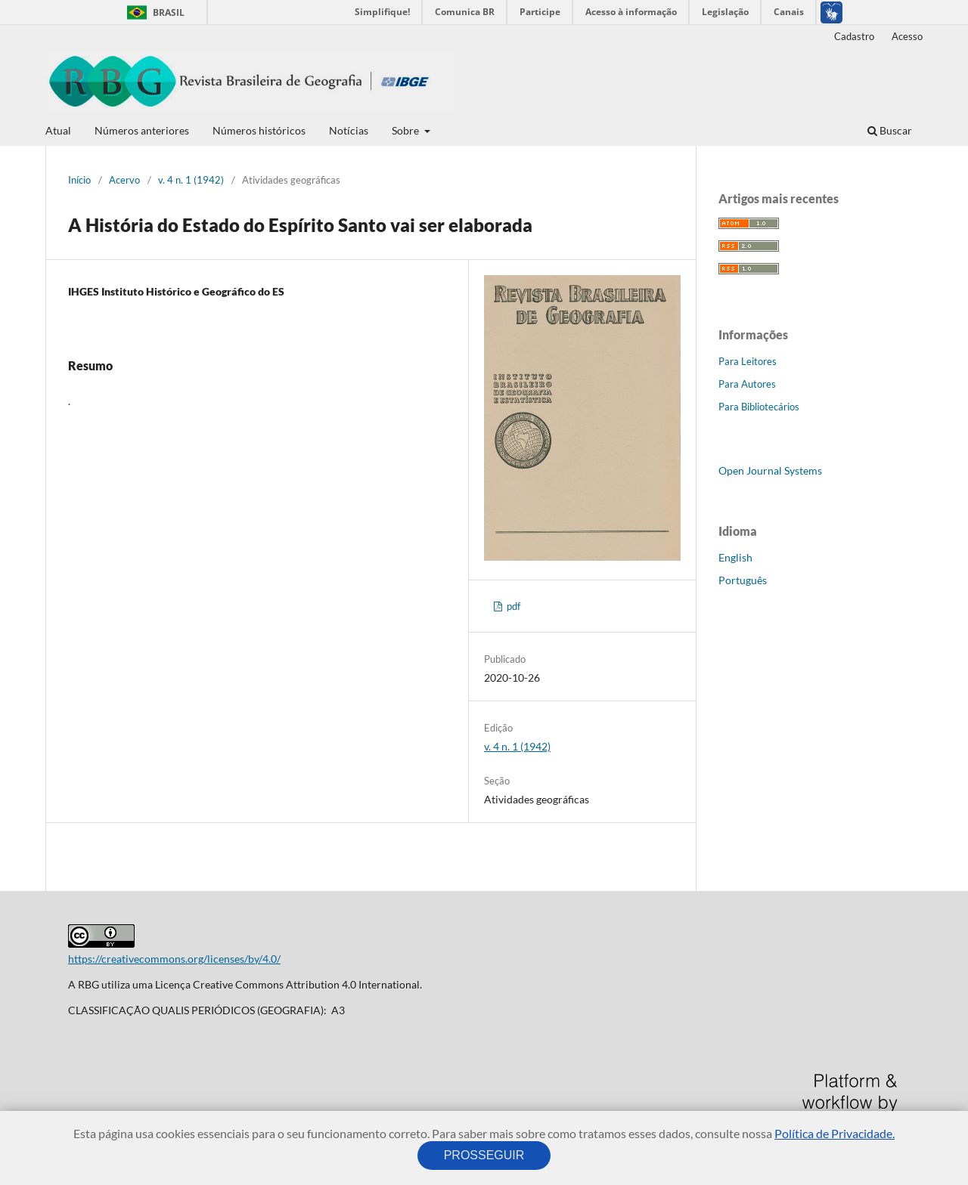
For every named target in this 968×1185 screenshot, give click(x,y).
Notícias (348, 130)
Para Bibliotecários (758, 407)
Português (742, 580)
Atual (58, 130)
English (735, 557)
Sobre (406, 130)
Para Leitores (747, 361)
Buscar (889, 130)
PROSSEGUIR (484, 1155)
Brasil (153, 12)
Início (79, 180)
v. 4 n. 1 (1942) (191, 180)
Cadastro (854, 36)
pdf (512, 606)
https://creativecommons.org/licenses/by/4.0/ (174, 958)
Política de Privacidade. (834, 1133)
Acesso (907, 36)
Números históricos (259, 130)
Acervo (124, 180)
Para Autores (747, 384)
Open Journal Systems (770, 470)
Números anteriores (142, 130)
